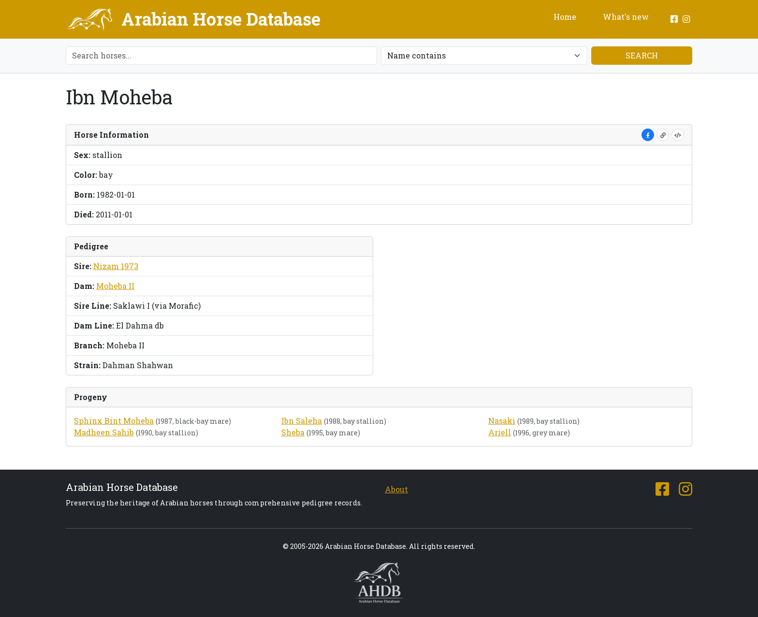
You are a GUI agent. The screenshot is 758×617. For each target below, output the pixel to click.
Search (642, 55)
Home (565, 17)
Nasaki (501, 421)
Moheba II (115, 286)
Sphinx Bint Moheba (114, 421)
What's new (626, 17)
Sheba (293, 432)
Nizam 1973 (115, 266)
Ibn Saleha (301, 421)
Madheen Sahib (104, 432)
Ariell (499, 432)
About (396, 489)
